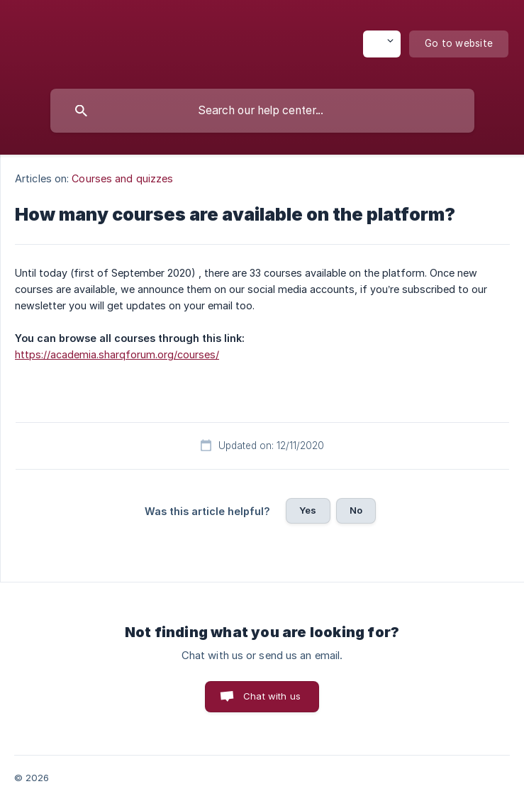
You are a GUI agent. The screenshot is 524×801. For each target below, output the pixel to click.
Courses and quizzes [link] (122, 178)
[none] (382, 44)
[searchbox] (262, 111)
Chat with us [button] (272, 696)
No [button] (356, 510)
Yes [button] (307, 510)
